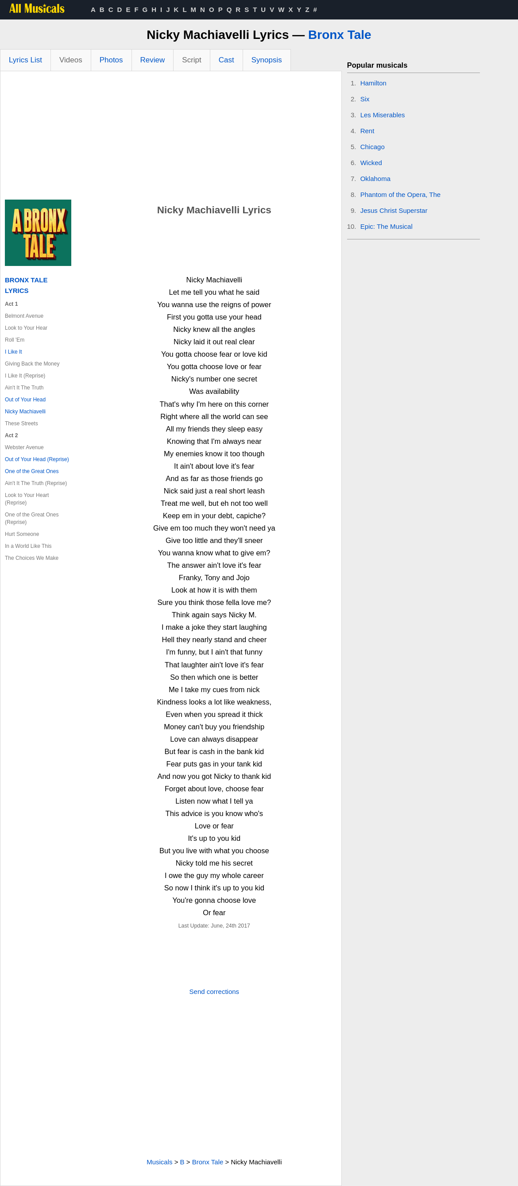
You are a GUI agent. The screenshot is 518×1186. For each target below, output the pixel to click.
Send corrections (214, 991)
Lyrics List (25, 60)
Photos (111, 60)
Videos (70, 60)
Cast (226, 60)
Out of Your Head (25, 400)
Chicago (372, 146)
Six (365, 99)
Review (152, 60)
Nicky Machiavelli (25, 411)
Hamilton (373, 83)
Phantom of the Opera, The (400, 194)
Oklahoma (375, 178)
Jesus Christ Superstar (394, 210)
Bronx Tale (339, 35)
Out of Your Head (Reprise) (37, 459)
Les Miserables (382, 115)
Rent (367, 131)
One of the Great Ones (31, 471)
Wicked (371, 162)
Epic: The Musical (386, 226)
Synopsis (266, 60)
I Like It (13, 352)
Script (191, 60)
